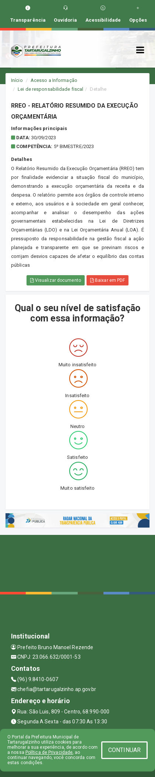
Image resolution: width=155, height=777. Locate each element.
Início (17, 80)
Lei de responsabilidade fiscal (50, 89)
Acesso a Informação (54, 80)
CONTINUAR (124, 750)
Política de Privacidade (49, 752)
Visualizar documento (55, 280)
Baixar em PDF (107, 280)
